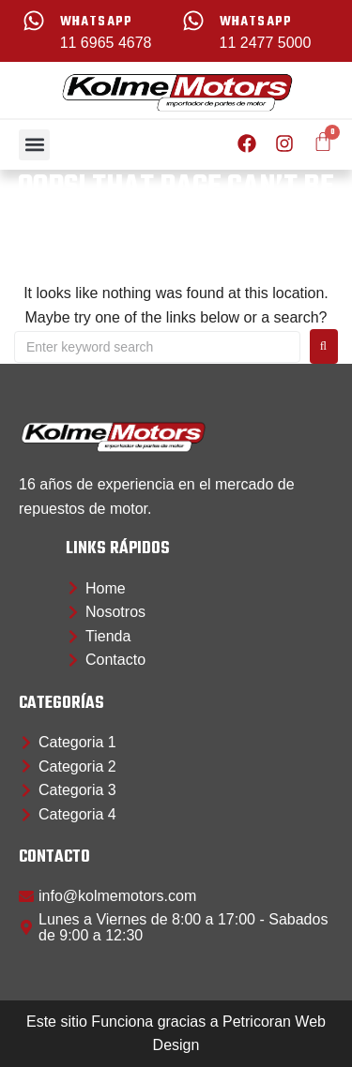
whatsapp (96, 22)
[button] (34, 144)
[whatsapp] (34, 20)
